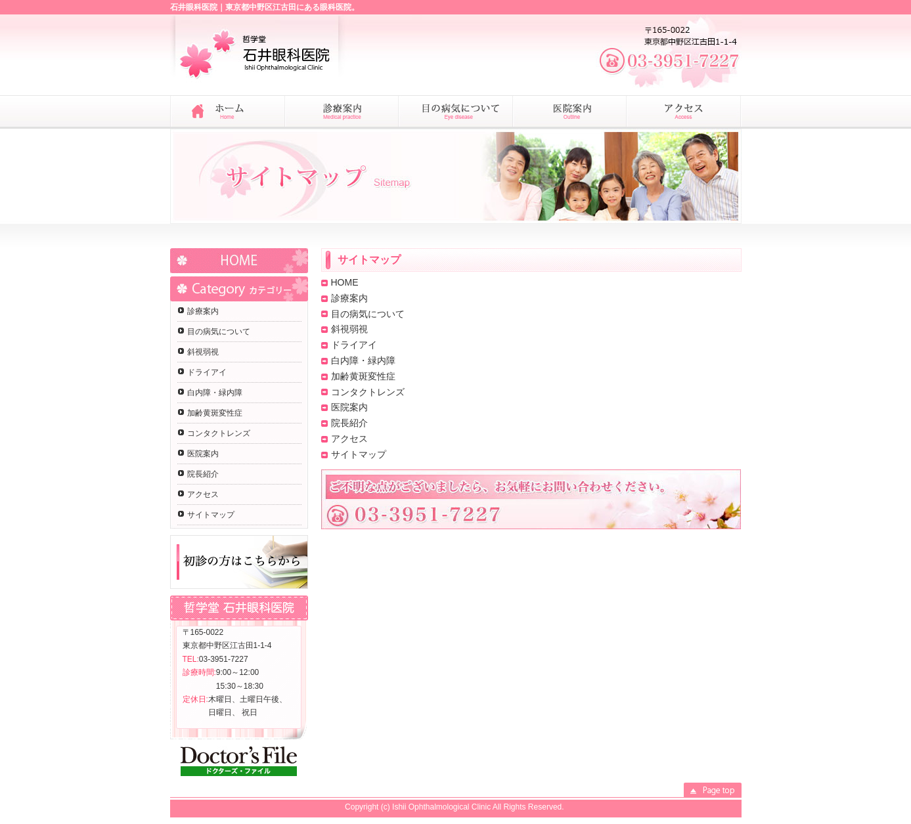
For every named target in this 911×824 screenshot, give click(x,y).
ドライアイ (207, 372)
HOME (239, 260)
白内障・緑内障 (214, 392)
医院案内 (203, 453)
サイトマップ (210, 514)
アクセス (203, 494)
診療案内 (203, 311)
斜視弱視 (203, 352)
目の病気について (218, 331)
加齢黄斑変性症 (214, 413)
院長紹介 (203, 474)
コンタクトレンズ (218, 433)
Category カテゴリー (239, 288)
